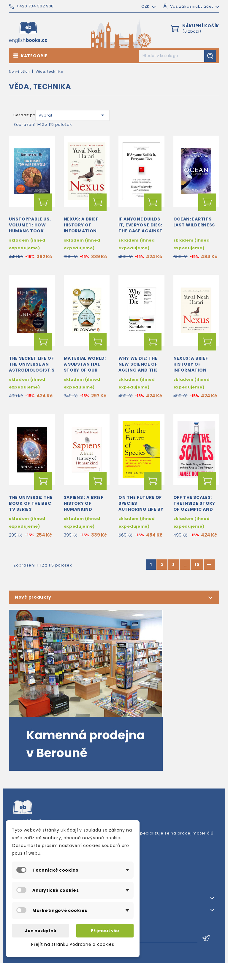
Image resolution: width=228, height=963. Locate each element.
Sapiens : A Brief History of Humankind (84, 503)
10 (197, 564)
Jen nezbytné (40, 931)
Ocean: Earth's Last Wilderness (194, 222)
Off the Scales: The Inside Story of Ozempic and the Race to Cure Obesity (195, 509)
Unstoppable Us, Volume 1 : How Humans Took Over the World (30, 227)
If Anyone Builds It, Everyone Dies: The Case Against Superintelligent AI (140, 230)
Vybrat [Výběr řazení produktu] (73, 115)
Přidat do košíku (43, 202)
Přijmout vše (105, 931)
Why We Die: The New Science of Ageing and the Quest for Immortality (138, 370)
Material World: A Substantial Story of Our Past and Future (85, 367)
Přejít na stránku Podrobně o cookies (72, 944)
